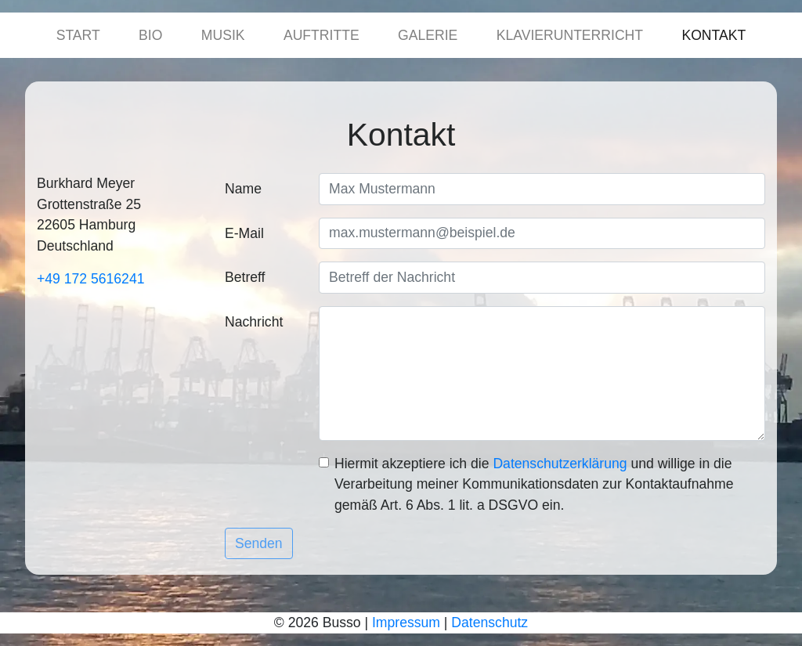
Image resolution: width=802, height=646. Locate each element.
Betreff (245, 277)
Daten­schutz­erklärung (560, 463)
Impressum (406, 622)
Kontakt (713, 35)
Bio (150, 35)
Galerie (427, 35)
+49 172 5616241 (90, 279)
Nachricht (254, 322)
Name (243, 189)
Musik (223, 35)
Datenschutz (489, 622)
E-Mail (244, 233)
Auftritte (321, 35)
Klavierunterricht (570, 35)
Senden (259, 543)
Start (78, 35)
